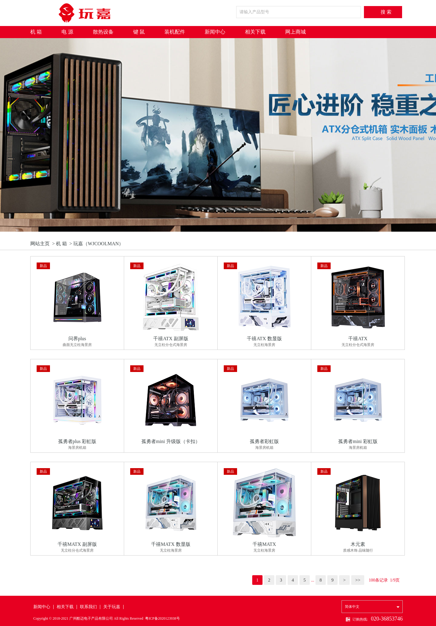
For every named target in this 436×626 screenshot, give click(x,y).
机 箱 (36, 32)
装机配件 (174, 32)
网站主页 (40, 243)
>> (357, 580)
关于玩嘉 (111, 607)
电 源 (67, 32)
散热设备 (103, 32)
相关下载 (255, 32)
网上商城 (295, 32)
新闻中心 (215, 32)
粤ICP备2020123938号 (162, 618)
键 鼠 (139, 32)
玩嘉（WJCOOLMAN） (98, 243)
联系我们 (88, 607)
